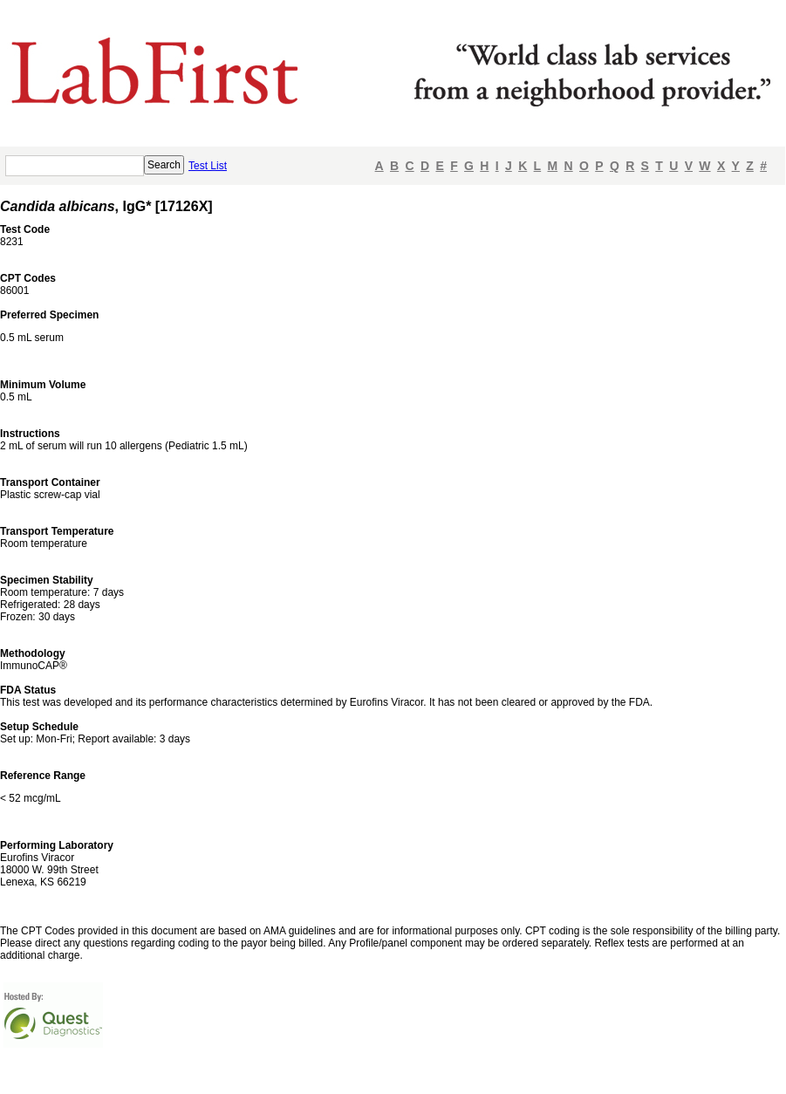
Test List (207, 166)
